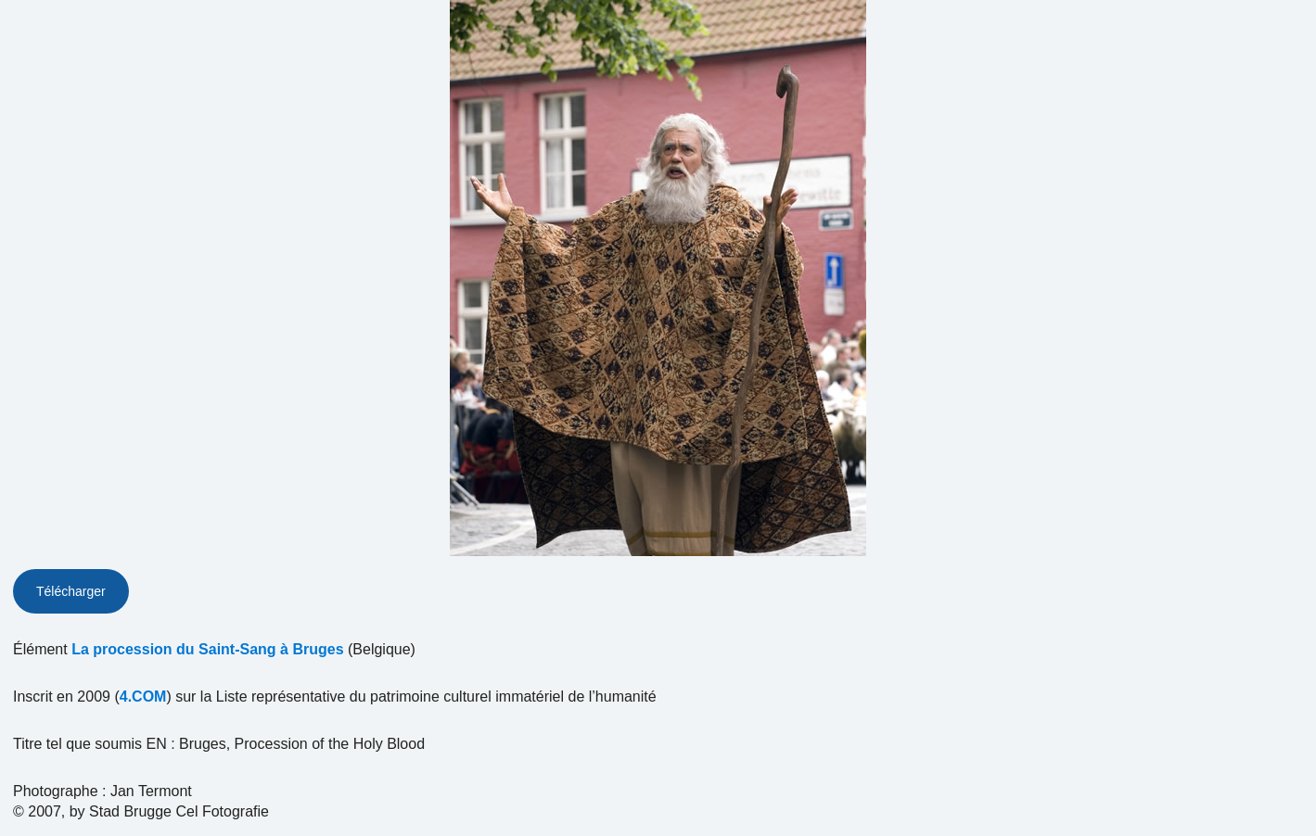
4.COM (143, 696)
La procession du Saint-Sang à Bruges (207, 649)
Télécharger (71, 591)
